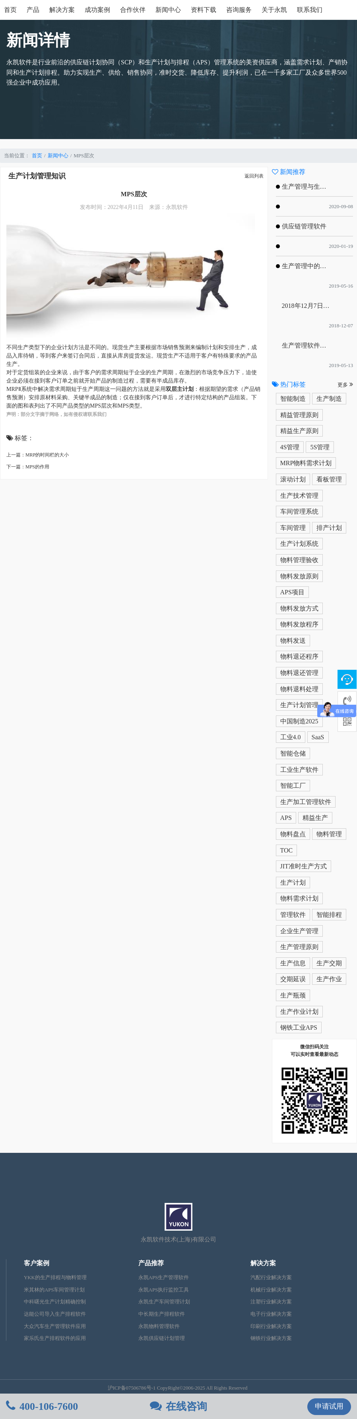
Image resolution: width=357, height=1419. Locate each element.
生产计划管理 (299, 705)
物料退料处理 (299, 689)
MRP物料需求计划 (306, 463)
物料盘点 (293, 834)
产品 (33, 9)
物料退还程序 (299, 656)
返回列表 (254, 176)
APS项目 (292, 592)
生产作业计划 (299, 1011)
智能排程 (329, 914)
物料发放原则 (299, 576)
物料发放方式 (299, 608)
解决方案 (62, 9)
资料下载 (203, 9)
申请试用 (329, 1406)
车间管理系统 (299, 511)
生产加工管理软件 (305, 801)
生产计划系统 (299, 543)
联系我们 (309, 9)
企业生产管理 (299, 931)
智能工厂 (293, 785)
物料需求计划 (299, 898)
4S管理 (290, 447)
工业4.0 (290, 737)
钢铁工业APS (298, 1027)
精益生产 (315, 817)
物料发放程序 (299, 624)
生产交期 (329, 963)
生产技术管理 (299, 495)
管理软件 (293, 914)
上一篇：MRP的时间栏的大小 (37, 455)
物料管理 (329, 834)
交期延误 (293, 979)
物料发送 (293, 640)
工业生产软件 (299, 769)
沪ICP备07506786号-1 (132, 1388)
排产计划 (329, 527)
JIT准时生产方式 (303, 866)
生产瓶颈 (293, 995)
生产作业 (329, 979)
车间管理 (293, 527)
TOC (286, 850)
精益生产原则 (299, 430)
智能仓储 (293, 753)
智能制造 (293, 398)
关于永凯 (274, 9)
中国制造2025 (299, 721)
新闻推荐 (288, 171)
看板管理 (329, 479)
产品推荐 (151, 1263)
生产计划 (293, 882)
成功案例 (97, 9)
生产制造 (329, 398)
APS (286, 817)
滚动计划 (293, 479)
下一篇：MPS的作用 (27, 467)
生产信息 (293, 963)
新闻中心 (168, 9)
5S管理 (320, 447)
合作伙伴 (133, 9)
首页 (10, 9)
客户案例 (36, 1263)
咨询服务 (239, 9)
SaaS (318, 737)
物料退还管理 (299, 672)
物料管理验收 (299, 560)
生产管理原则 (299, 946)
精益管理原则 (299, 415)
